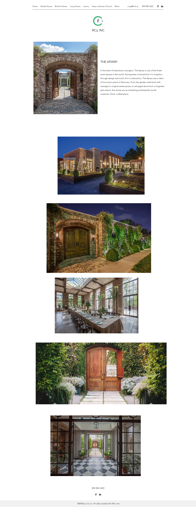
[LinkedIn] (162, 6)
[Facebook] (158, 6)
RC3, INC (98, 30)
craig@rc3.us (132, 6)
